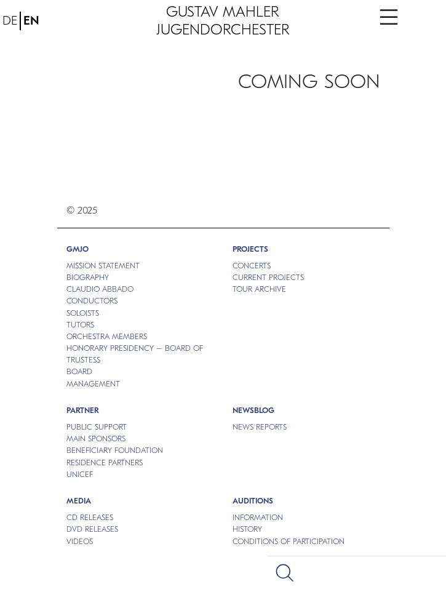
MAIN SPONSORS (95, 438)
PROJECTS (250, 249)
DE (9, 21)
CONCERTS (252, 265)
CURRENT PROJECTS (268, 277)
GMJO (77, 249)
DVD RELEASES (92, 529)
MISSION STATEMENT (103, 265)
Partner (82, 410)
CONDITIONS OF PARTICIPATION (288, 541)
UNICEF (79, 474)
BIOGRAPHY (87, 277)
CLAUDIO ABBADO (99, 289)
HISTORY (247, 529)
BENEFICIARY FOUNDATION (114, 450)
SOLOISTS (82, 313)
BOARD (79, 371)
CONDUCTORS (91, 300)
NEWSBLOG (253, 410)
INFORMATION (258, 517)
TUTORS (80, 324)
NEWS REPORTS (260, 426)
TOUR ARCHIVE (259, 289)
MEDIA (78, 500)
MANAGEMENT (93, 383)
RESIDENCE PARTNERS (104, 462)
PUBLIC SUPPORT (96, 426)
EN (31, 21)
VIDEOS (79, 541)
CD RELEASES (89, 517)
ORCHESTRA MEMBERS (106, 336)
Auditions (253, 500)
